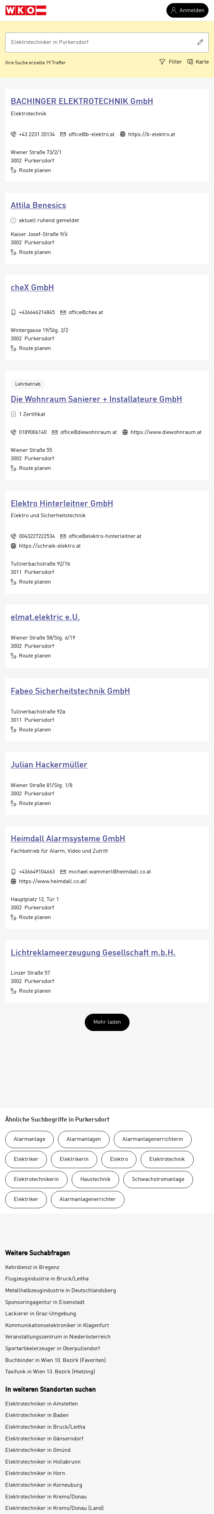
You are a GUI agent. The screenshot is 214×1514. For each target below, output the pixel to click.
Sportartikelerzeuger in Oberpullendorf (52, 1349)
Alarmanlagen (84, 1139)
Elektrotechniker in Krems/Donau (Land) (54, 1508)
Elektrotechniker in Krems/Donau (46, 1497)
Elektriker (26, 1159)
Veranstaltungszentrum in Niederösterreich (58, 1337)
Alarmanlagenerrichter (88, 1199)
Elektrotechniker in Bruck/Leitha (45, 1427)
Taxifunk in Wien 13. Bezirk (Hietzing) (50, 1372)
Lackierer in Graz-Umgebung (40, 1314)
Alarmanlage (29, 1139)
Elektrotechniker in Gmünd (38, 1450)
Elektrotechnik (167, 1159)
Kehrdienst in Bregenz (32, 1267)
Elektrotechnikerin (36, 1179)
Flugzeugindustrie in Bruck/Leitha (47, 1279)
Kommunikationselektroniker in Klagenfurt (57, 1325)
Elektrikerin (74, 1159)
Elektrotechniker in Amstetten (41, 1404)
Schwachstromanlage (158, 1179)
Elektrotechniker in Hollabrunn (43, 1462)
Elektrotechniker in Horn (35, 1473)
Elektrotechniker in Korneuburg (43, 1485)
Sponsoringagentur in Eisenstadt (44, 1302)
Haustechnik (95, 1179)
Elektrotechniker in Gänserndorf (44, 1439)
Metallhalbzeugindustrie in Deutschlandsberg (60, 1291)
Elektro (119, 1159)
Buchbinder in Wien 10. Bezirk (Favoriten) (55, 1360)
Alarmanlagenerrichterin (152, 1139)
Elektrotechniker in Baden (37, 1415)
